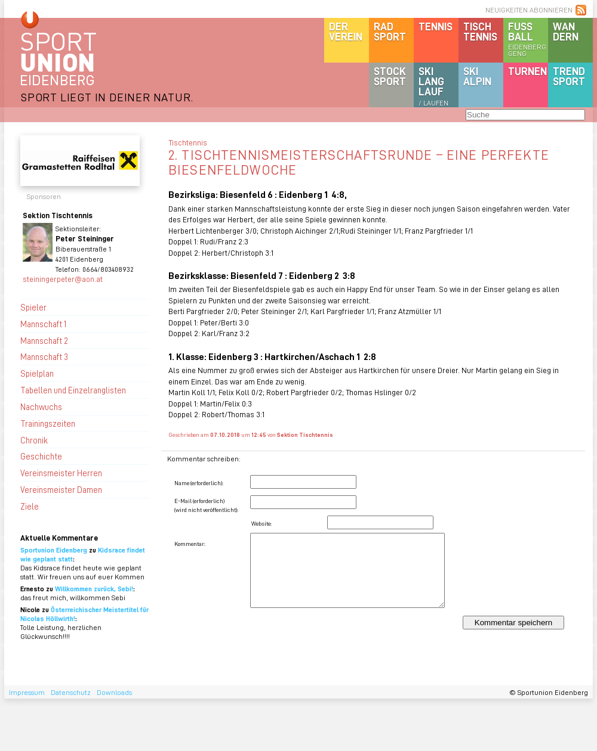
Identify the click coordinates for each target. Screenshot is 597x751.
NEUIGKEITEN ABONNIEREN (529, 9)
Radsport (390, 31)
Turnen (527, 70)
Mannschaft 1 (43, 323)
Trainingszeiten (47, 423)
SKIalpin (477, 76)
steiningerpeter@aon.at (63, 279)
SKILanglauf (433, 85)
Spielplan (37, 373)
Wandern (565, 31)
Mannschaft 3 (44, 356)
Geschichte (41, 456)
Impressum (27, 692)
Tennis (435, 26)
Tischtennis (480, 31)
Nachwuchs (41, 406)
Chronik (34, 440)
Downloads (114, 692)
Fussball (528, 39)
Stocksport (390, 76)
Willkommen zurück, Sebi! (94, 588)
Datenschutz (71, 692)
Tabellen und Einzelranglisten (73, 389)
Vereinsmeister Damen (61, 489)
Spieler (33, 307)
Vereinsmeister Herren (61, 472)
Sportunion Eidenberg (53, 549)
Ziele (29, 506)
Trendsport (569, 76)
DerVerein (345, 31)
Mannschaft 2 (44, 340)
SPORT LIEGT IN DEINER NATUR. (107, 96)
